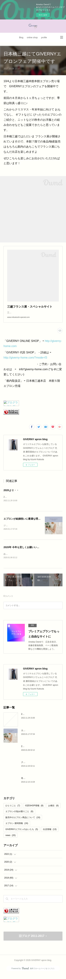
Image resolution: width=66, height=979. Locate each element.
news (10, 839)
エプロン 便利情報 (16, 827)
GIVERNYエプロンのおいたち (21, 833)
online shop (32, 37)
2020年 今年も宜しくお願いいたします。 (26, 551)
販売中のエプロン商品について (22, 821)
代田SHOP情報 (34, 810)
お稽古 (53, 810)
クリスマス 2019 (29, 766)
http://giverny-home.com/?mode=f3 (25, 361)
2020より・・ (11, 493)
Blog (21, 37)
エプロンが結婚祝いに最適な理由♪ (23, 522)
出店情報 (49, 833)
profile (44, 37)
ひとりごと (12, 810)
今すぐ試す (43, 15)
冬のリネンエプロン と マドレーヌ (37, 782)
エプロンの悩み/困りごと (19, 815)
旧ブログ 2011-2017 (31, 940)
